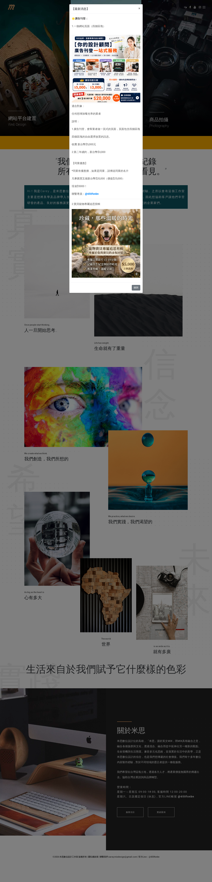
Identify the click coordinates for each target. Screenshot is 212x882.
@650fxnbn (92, 193)
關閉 (136, 287)
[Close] (139, 8)
